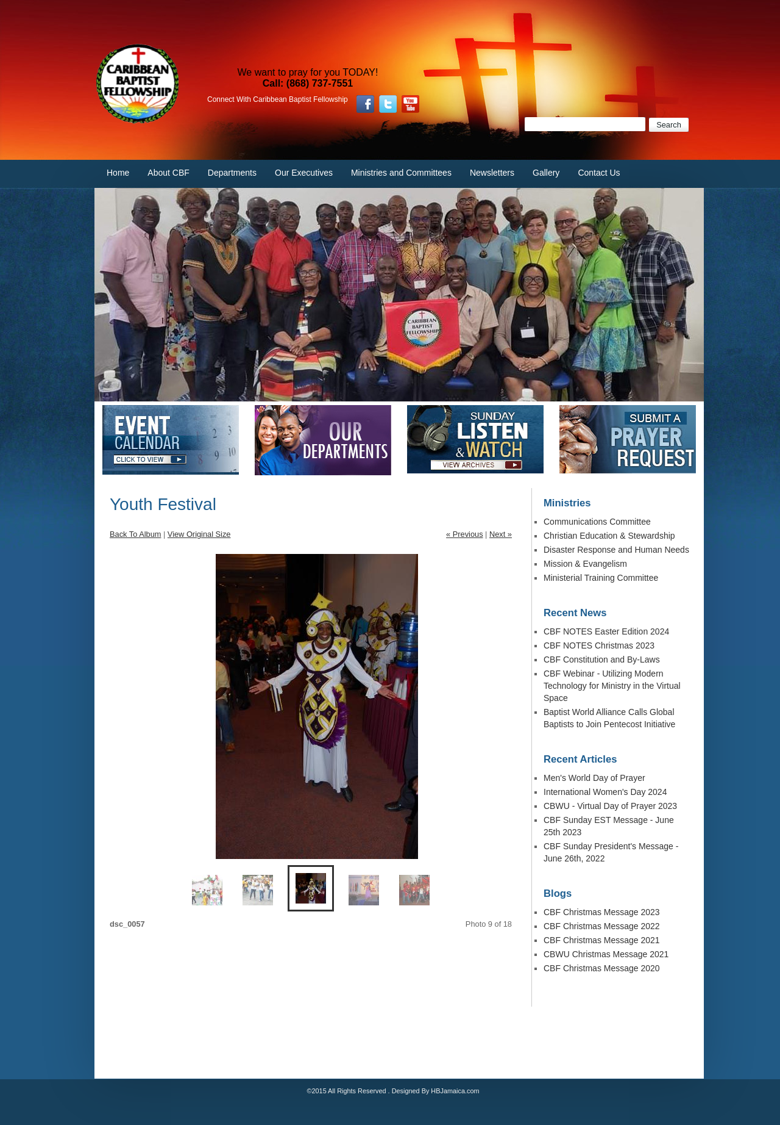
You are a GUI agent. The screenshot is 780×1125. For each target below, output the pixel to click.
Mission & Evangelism (585, 564)
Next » (500, 534)
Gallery (546, 173)
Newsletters (492, 173)
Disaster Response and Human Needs (616, 550)
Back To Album (135, 534)
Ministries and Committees (401, 173)
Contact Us (599, 173)
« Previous (464, 534)
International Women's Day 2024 (605, 792)
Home (118, 173)
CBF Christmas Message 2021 (602, 940)
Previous (260, 700)
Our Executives (304, 173)
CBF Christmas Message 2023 (602, 912)
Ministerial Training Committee (601, 578)
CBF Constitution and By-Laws (602, 659)
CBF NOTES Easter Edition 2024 (606, 631)
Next (361, 700)
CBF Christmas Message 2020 (602, 968)
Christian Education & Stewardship (609, 536)
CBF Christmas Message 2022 (602, 926)
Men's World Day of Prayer (594, 778)
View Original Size (199, 534)
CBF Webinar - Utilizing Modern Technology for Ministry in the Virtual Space (612, 686)
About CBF (168, 173)
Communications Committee (597, 522)
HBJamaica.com (455, 1090)
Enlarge (401, 840)
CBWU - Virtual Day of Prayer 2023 (610, 806)
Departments (232, 173)
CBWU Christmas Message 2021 (606, 954)
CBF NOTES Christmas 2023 (599, 645)
